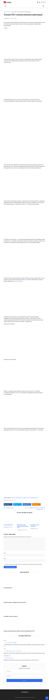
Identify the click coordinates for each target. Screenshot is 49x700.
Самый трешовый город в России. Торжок (13, 650)
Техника (15, 18)
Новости (37, 528)
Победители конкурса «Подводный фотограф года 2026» (15, 602)
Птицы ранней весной (8, 587)
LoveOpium (7, 2)
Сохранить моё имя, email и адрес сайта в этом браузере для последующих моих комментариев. (23, 564)
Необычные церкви (9, 657)
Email (5, 558)
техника (13, 500)
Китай (7, 500)
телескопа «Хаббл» (18, 281)
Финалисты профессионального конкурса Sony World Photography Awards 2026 (19, 631)
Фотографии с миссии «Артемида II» (11, 616)
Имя (5, 553)
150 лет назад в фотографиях (11, 642)
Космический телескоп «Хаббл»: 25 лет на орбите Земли (25, 497)
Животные (10, 527)
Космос (8, 11)
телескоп (10, 500)
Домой (5, 11)
